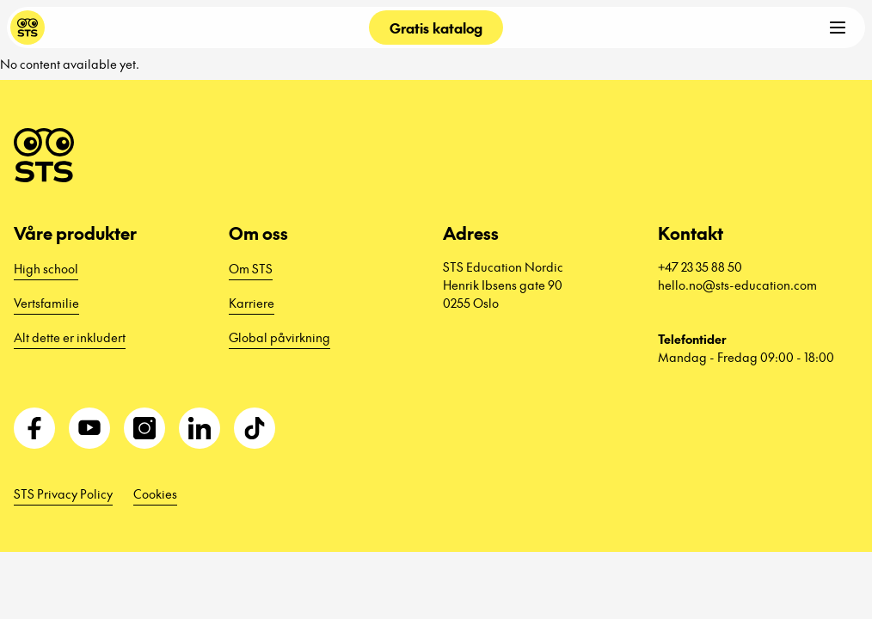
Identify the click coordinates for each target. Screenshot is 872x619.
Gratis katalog (436, 27)
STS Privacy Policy (63, 493)
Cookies (155, 493)
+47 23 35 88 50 (700, 266)
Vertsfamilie (46, 302)
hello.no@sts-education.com (737, 284)
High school (46, 268)
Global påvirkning (279, 337)
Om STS (251, 268)
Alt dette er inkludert (70, 337)
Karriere (251, 302)
